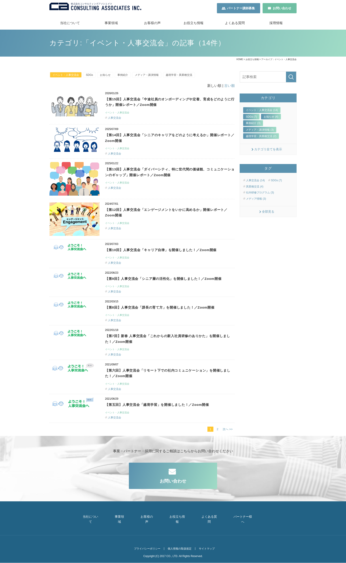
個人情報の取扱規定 (178, 550)
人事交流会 (114, 120)
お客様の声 (152, 24)
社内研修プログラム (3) (260, 193)
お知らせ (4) (271, 118)
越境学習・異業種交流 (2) (261, 137)
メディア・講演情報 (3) (260, 130)
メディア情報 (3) (256, 199)
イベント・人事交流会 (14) (262, 111)
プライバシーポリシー (144, 550)
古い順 (229, 88)
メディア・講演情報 (155, 76)
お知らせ (109, 76)
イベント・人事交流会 (66, 76)
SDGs (92, 76)
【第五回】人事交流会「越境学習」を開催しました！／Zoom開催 (163, 415)
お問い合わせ (282, 9)
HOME (239, 60)
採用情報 (276, 24)
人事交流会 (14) (255, 181)
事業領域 (111, 24)
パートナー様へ (248, 526)
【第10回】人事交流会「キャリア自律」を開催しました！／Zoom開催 (168, 252)
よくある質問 (235, 24)
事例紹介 (129, 76)
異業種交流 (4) (254, 187)
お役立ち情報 (193, 24)
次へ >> (228, 440)
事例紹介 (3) (253, 124)
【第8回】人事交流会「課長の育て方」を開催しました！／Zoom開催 (167, 316)
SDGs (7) (251, 118)
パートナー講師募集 (241, 9)
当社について (70, 24)
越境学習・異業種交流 (188, 76)
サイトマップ (207, 550)
